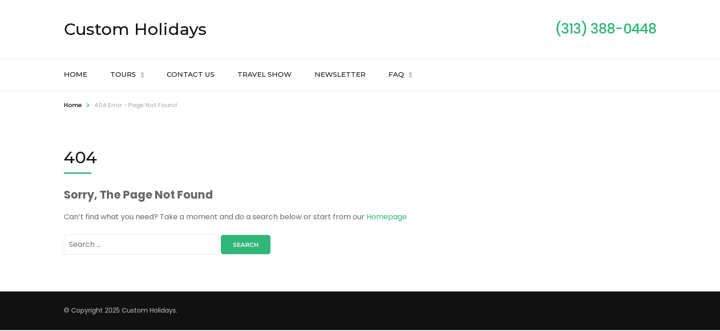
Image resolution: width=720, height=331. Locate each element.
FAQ (396, 74)
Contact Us (190, 74)
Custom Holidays (135, 29)
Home (75, 74)
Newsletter (340, 74)
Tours (123, 74)
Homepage (386, 216)
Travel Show (264, 74)
